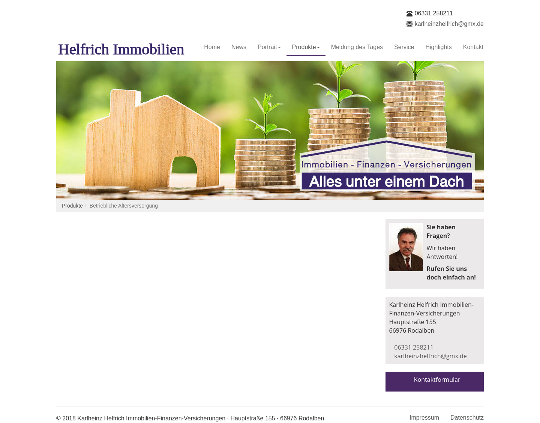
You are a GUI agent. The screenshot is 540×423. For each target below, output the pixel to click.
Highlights (438, 47)
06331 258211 (434, 13)
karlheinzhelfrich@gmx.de (449, 24)
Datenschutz (467, 417)
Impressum (424, 417)
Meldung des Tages (357, 47)
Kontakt (473, 47)
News (238, 47)
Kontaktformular (437, 379)
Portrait (269, 47)
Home (212, 47)
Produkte (306, 47)
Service (404, 47)
